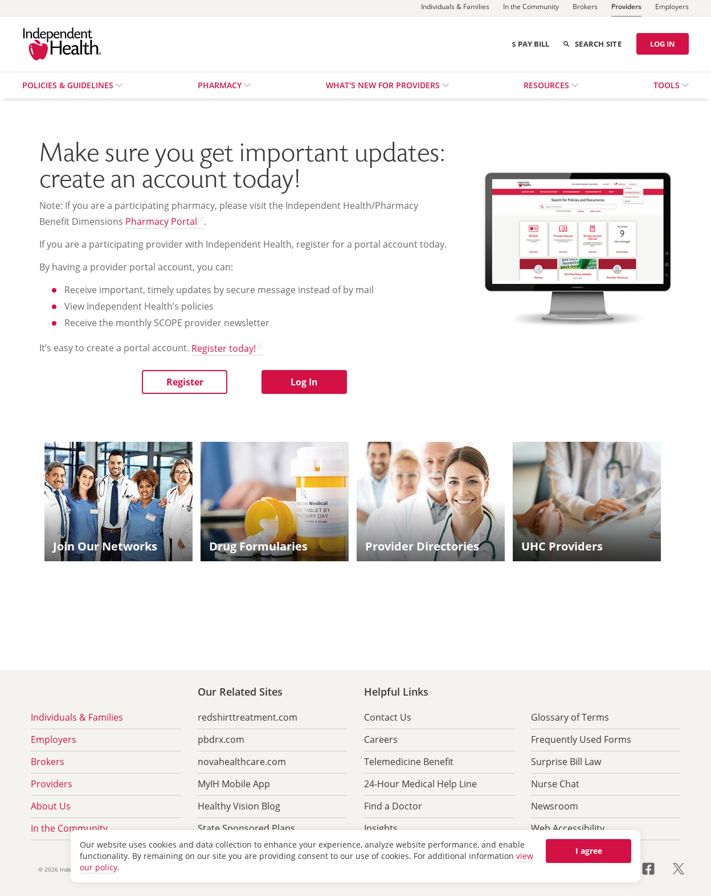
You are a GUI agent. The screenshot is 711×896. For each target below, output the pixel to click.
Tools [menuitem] (667, 85)
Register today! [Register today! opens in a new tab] (223, 348)
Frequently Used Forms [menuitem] (581, 739)
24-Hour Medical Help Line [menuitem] (420, 784)
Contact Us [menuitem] (387, 717)
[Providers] (626, 8)
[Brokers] (585, 8)
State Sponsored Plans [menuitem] (246, 828)
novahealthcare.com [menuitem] (242, 761)
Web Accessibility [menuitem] (567, 828)
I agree (588, 850)
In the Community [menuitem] (69, 828)
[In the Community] (531, 8)
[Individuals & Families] (455, 8)
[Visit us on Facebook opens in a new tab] (655, 867)
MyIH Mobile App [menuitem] (234, 784)
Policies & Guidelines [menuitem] (69, 85)
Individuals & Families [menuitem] (77, 717)
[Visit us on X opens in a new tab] (678, 867)
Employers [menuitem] (53, 739)
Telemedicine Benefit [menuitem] (408, 761)
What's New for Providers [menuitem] (384, 85)
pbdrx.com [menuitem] (221, 739)
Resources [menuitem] (547, 85)
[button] (184, 382)
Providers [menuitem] (51, 784)
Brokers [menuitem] (47, 761)
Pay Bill (530, 44)
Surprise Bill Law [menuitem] (566, 761)
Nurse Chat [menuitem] (555, 784)
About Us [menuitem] (51, 806)
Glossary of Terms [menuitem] (570, 717)
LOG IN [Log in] (662, 44)
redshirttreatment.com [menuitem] (247, 717)
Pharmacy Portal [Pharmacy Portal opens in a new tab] (161, 221)
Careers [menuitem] (381, 739)
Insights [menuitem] (381, 828)
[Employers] (672, 8)
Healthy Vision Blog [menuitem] (239, 806)
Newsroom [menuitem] (554, 806)
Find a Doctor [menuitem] (393, 806)
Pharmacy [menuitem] (221, 85)
